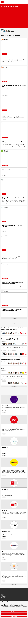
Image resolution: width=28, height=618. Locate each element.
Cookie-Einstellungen (4, 596)
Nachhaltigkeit (3, 597)
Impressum (2, 594)
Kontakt (2, 595)
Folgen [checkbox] (4, 412)
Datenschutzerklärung (4, 592)
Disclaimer (2, 593)
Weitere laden (14, 318)
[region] (14, 609)
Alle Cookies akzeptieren (14, 616)
